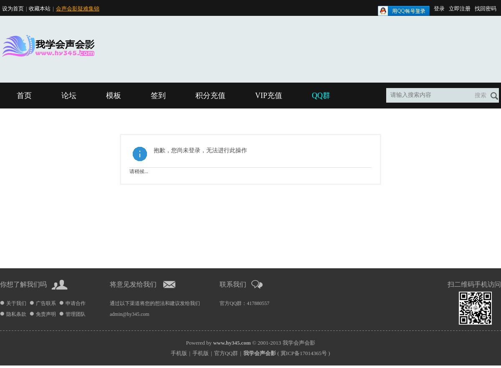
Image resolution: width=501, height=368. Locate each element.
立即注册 (460, 8)
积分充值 (210, 95)
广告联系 (46, 303)
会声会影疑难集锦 (77, 8)
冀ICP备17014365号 (304, 353)
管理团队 (76, 314)
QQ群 (321, 95)
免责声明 (46, 314)
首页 (24, 95)
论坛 (68, 95)
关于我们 (16, 303)
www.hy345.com (231, 343)
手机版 (179, 353)
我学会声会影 (299, 343)
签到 (158, 95)
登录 (439, 8)
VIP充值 (268, 95)
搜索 (480, 95)
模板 (113, 95)
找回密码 (485, 8)
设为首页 (13, 8)
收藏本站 (40, 8)
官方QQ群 (226, 353)
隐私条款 (16, 314)
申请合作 (76, 303)
